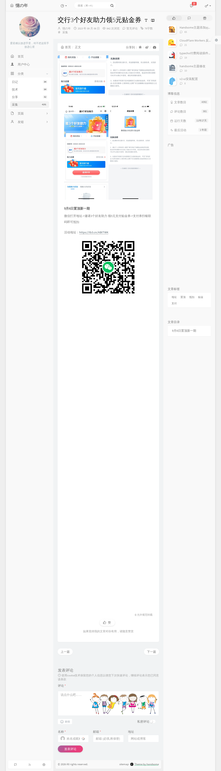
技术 (29, 89)
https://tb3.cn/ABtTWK (93, 232)
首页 (66, 47)
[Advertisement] (108, 451)
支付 (174, 303)
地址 (131, 732)
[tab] (174, 18)
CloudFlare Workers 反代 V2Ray (200, 40)
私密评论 (143, 721)
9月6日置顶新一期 (184, 331)
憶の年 (66, 28)
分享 (29, 97)
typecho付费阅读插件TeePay (199, 53)
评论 (62, 686)
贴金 (200, 297)
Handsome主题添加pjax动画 (198, 27)
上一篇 (65, 652)
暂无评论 (132, 28)
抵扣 (191, 297)
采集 (29, 105)
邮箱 (97, 732)
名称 (62, 732)
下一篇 (151, 652)
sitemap (124, 764)
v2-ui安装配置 (189, 79)
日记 (29, 82)
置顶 (183, 297)
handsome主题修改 (192, 66)
